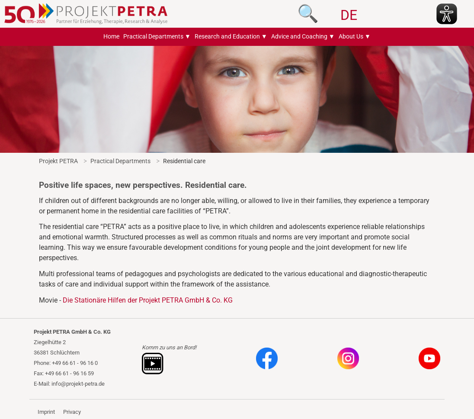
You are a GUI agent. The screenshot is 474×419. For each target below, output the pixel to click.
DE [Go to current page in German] (348, 15)
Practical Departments (153, 36)
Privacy (72, 412)
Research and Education (227, 36)
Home (111, 36)
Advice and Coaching (299, 36)
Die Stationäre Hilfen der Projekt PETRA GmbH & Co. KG (148, 300)
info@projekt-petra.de (78, 383)
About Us (351, 36)
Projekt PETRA (58, 161)
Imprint (46, 412)
